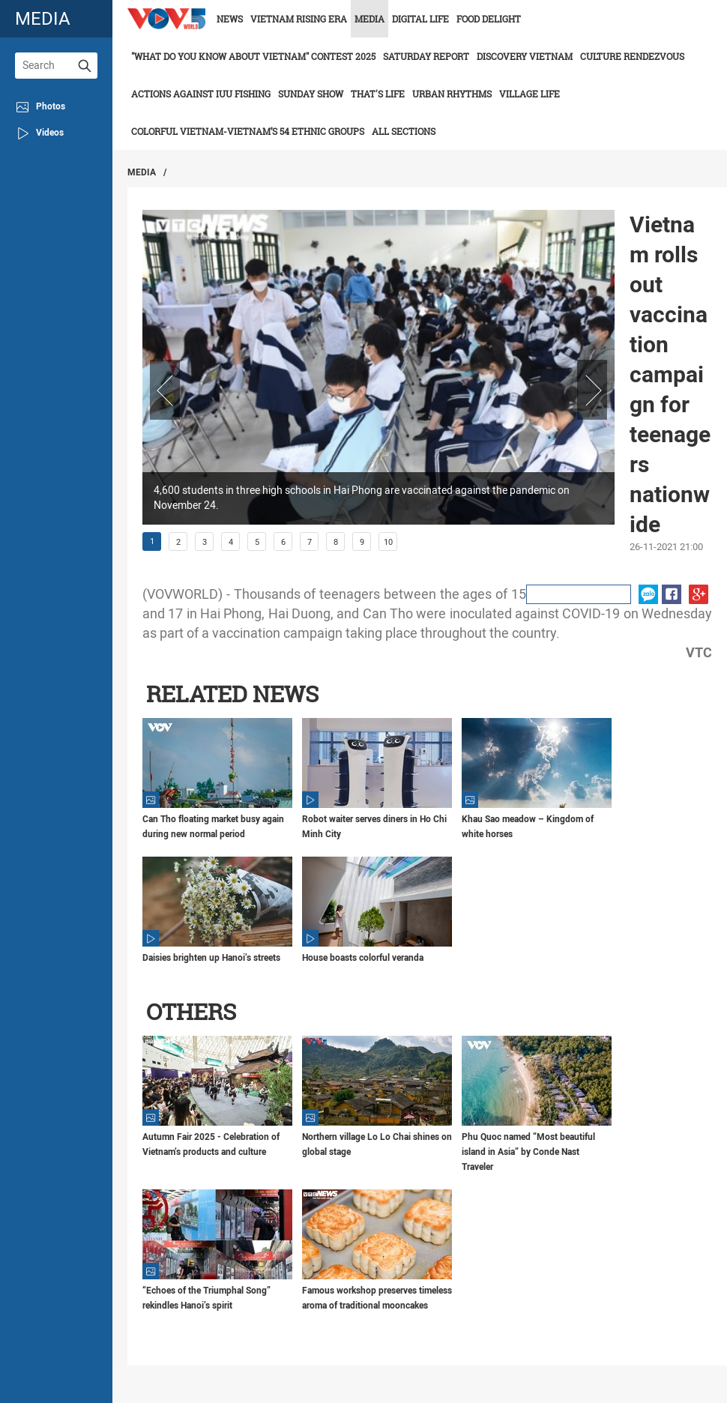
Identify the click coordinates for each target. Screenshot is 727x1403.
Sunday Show (310, 94)
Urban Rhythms (452, 94)
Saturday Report (426, 56)
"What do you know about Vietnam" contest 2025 (253, 56)
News (230, 19)
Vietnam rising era (298, 19)
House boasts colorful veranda (362, 958)
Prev (165, 390)
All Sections (403, 131)
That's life (378, 94)
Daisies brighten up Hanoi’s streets (211, 958)
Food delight (488, 19)
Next (592, 390)
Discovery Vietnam (525, 56)
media (42, 18)
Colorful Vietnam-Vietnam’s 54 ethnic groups (247, 131)
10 (388, 542)
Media (369, 19)
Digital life (420, 19)
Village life (529, 94)
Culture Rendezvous (632, 56)
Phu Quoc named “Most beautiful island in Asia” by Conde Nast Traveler (528, 1152)
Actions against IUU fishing (201, 94)
